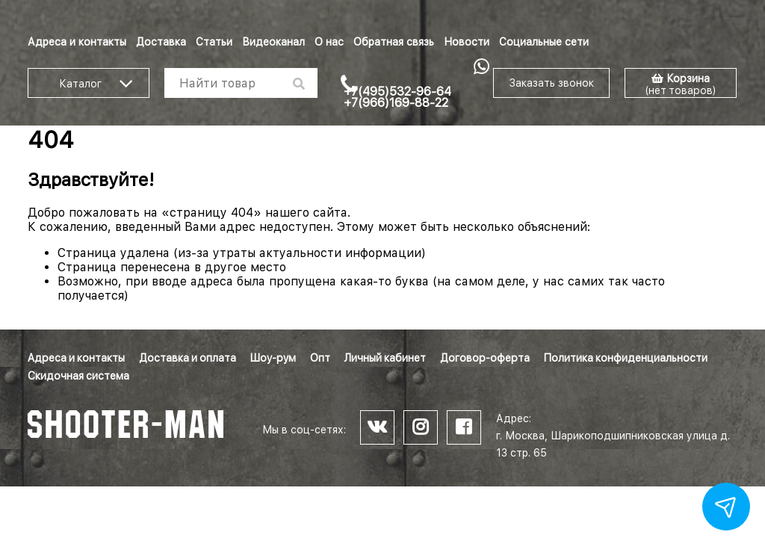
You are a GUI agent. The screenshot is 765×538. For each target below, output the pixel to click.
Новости (466, 42)
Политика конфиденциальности (625, 358)
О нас (329, 42)
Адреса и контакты (77, 42)
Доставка (161, 42)
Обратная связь (393, 42)
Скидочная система (78, 376)
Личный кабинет (385, 358)
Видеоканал (273, 42)
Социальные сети (544, 42)
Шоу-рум (273, 358)
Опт (320, 358)
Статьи (214, 42)
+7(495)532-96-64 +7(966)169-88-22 (397, 97)
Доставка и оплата (187, 358)
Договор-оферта (485, 358)
